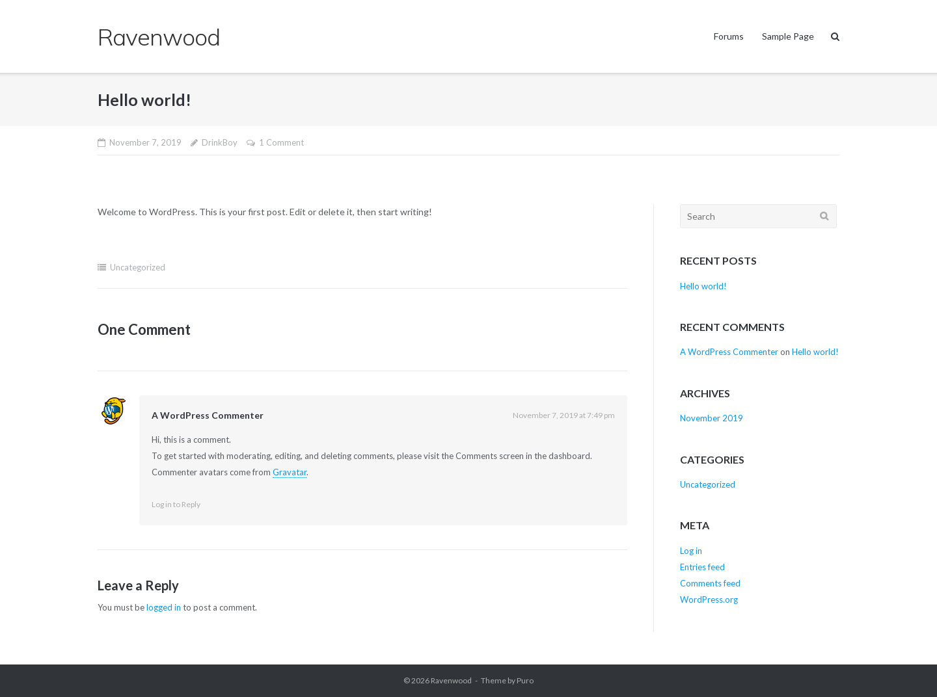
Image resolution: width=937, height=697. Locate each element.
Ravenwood (451, 680)
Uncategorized (137, 267)
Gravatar (289, 472)
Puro (525, 680)
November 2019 (711, 418)
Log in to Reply (176, 504)
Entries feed (702, 567)
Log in (691, 551)
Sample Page (788, 36)
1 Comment (281, 142)
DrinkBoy (220, 142)
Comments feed (710, 583)
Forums (729, 36)
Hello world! (703, 286)
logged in (163, 607)
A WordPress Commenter (208, 415)
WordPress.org (709, 599)
